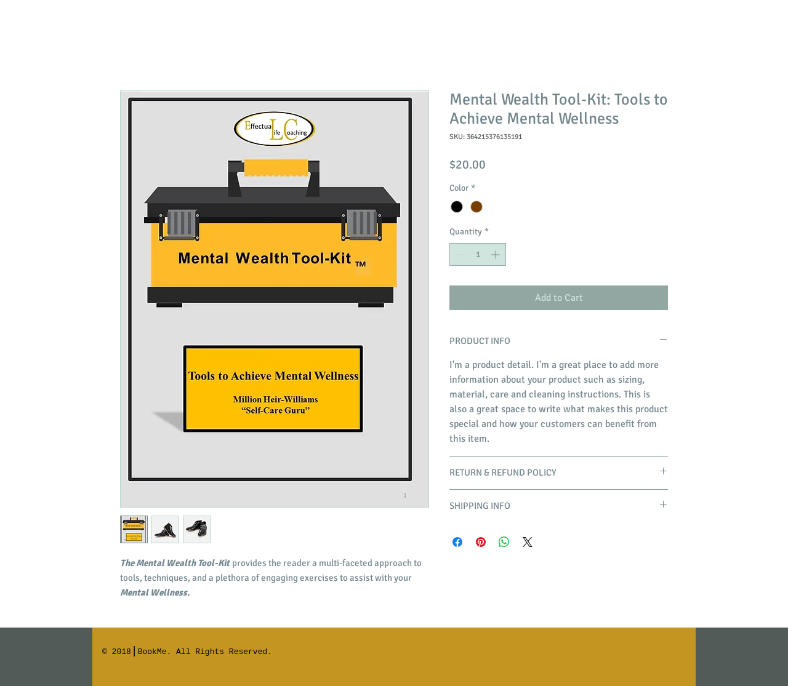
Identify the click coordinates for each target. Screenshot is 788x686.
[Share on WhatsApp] (504, 542)
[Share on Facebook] (457, 542)
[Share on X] (527, 542)
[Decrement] (459, 254)
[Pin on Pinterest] (480, 542)
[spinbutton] (478, 254)
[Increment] (496, 254)
